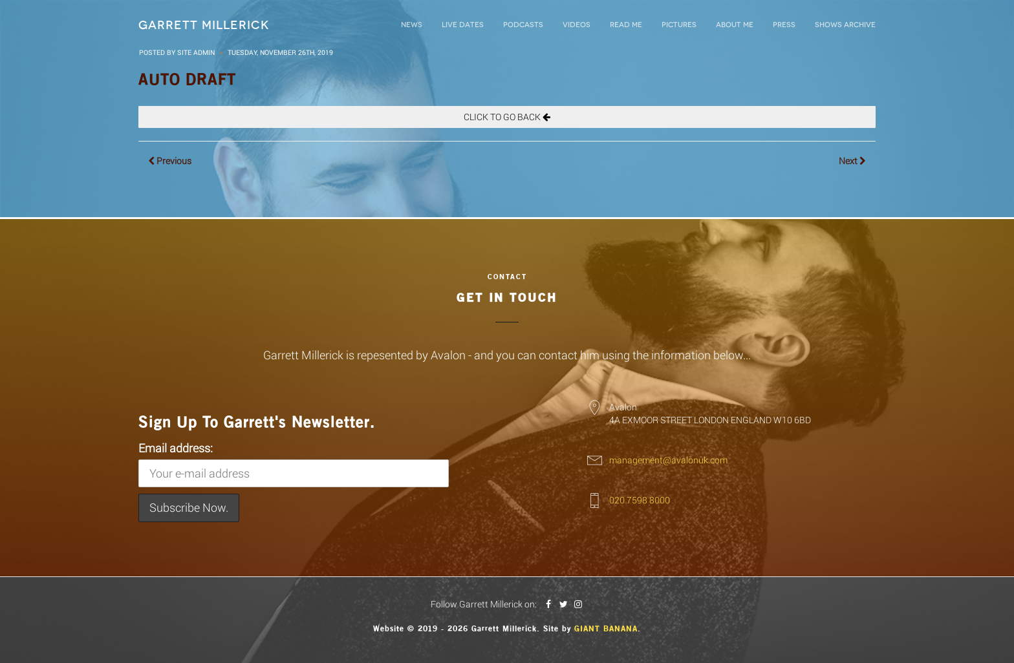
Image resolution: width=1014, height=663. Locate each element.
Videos (576, 25)
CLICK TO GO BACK (507, 117)
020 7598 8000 (639, 500)
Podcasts (523, 25)
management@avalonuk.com (668, 460)
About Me (734, 25)
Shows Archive (845, 25)
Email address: (293, 464)
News (411, 25)
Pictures (679, 25)
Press (784, 25)
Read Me (626, 25)
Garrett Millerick (204, 25)
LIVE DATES (463, 25)
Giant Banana (606, 628)
